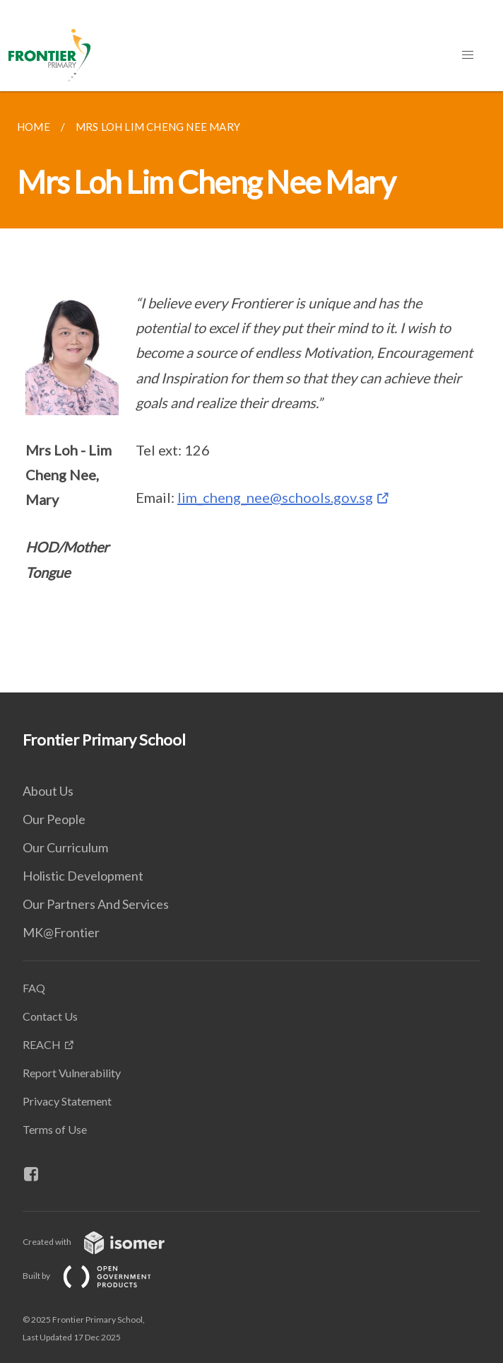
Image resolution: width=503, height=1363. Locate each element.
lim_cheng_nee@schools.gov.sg (275, 497)
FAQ (34, 987)
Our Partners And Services (96, 904)
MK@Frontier (61, 932)
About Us (48, 791)
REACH (42, 1044)
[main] (251, 391)
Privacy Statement (67, 1101)
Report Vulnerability (72, 1072)
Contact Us (50, 1016)
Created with (105, 1241)
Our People (54, 819)
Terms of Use (55, 1129)
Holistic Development (83, 875)
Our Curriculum (65, 847)
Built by (98, 1275)
